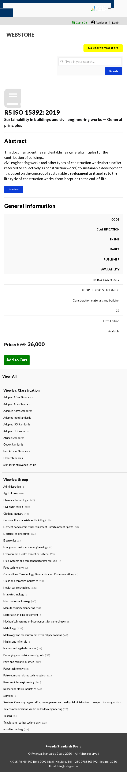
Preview (14, 189)
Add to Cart (16, 360)
